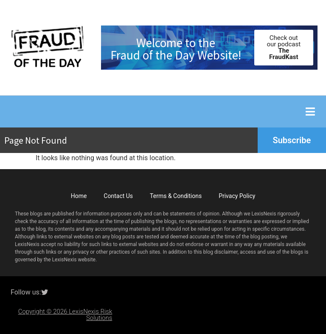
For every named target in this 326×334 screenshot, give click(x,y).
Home (79, 195)
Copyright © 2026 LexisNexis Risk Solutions (65, 315)
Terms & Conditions (176, 195)
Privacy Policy (237, 195)
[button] (310, 111)
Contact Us (118, 195)
